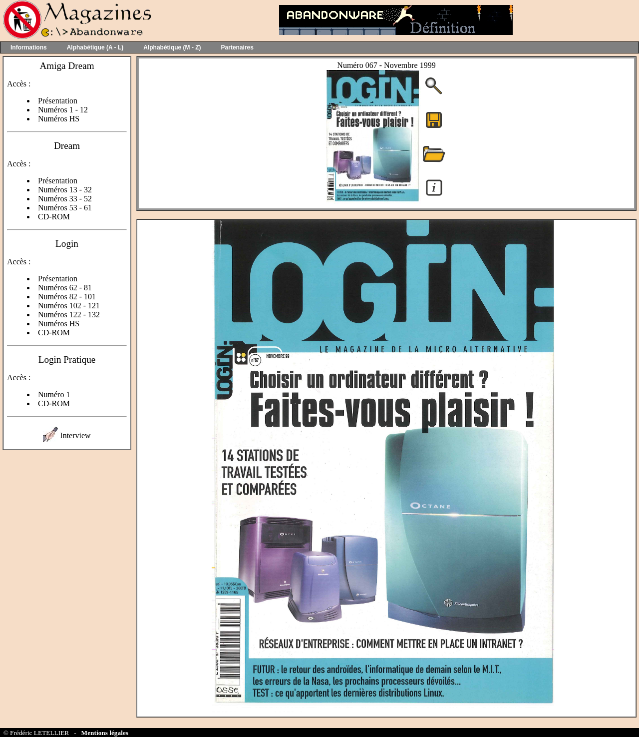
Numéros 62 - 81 (65, 287)
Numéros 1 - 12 (63, 109)
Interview (75, 435)
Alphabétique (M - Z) (172, 47)
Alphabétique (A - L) (95, 47)
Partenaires (237, 47)
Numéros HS (58, 118)
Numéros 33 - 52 (65, 198)
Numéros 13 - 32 (65, 189)
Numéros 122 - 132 (69, 314)
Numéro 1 (54, 394)
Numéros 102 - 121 (69, 305)
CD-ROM (54, 216)
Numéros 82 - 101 (67, 296)
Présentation (57, 100)
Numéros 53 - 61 (65, 207)
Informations (28, 47)
